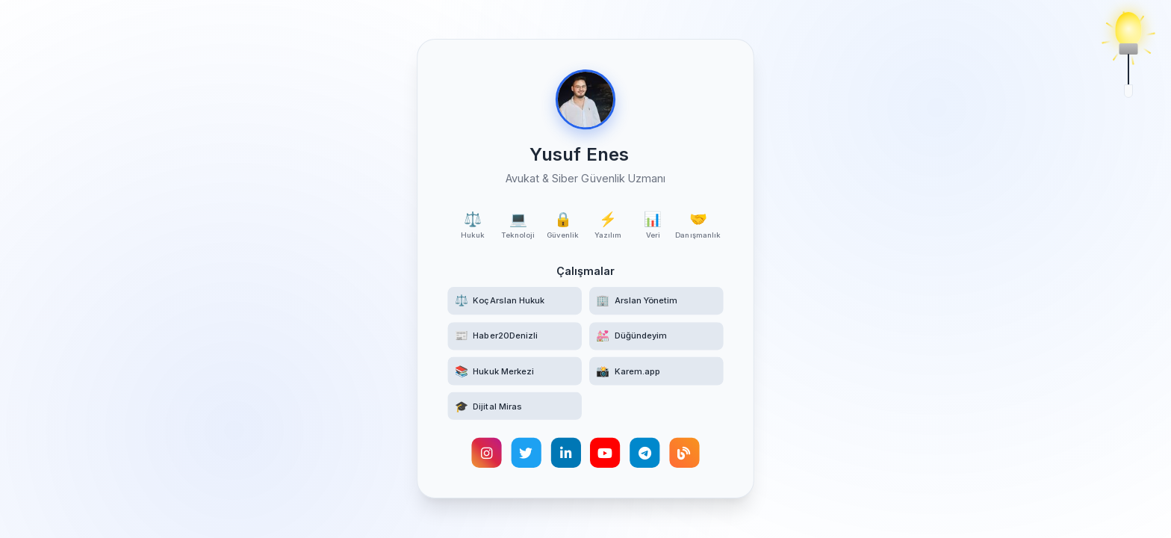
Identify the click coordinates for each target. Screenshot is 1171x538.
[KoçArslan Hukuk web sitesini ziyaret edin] (514, 301)
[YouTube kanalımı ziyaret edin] (605, 454)
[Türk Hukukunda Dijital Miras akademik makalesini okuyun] (514, 407)
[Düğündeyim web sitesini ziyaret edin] (656, 337)
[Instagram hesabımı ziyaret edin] (486, 454)
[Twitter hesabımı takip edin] (526, 454)
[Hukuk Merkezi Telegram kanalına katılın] (514, 372)
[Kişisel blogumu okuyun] (685, 454)
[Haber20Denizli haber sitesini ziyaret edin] (514, 337)
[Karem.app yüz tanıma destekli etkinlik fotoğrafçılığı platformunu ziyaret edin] (656, 372)
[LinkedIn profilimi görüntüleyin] (565, 454)
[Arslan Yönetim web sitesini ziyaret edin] (656, 301)
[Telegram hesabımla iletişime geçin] (645, 454)
